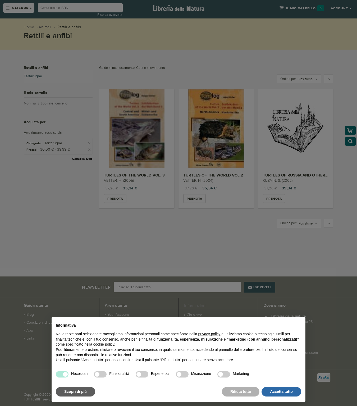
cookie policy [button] (103, 344)
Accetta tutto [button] (281, 391)
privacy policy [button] (209, 334)
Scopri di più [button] (75, 391)
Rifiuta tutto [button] (240, 391)
